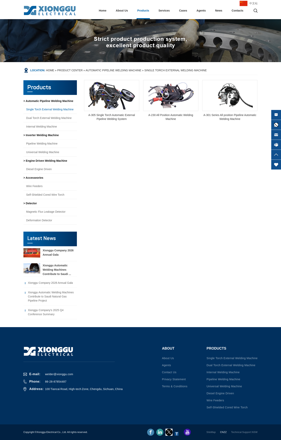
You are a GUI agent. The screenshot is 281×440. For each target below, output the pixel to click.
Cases (183, 10)
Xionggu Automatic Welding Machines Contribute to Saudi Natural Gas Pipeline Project (51, 296)
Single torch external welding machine (175, 70)
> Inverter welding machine (41, 135)
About (168, 348)
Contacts (237, 10)
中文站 (253, 3)
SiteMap (211, 432)
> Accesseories (33, 177)
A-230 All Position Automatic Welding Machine (170, 116)
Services (164, 10)
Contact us (169, 372)
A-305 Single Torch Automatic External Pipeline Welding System (111, 116)
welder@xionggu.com (59, 374)
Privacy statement (174, 379)
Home (102, 10)
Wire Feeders (34, 186)
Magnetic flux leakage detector (46, 211)
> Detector (30, 203)
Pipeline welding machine (42, 143)
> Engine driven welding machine (45, 160)
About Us (122, 10)
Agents (201, 10)
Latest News (41, 238)
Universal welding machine (42, 152)
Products (143, 10)
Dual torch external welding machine (49, 118)
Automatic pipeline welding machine (113, 70)
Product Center (70, 70)
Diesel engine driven (39, 169)
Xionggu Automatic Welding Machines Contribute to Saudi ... (57, 270)
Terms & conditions (174, 386)
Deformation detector (39, 220)
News (218, 10)
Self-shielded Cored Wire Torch (45, 194)
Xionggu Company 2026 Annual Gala (50, 282)
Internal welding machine (41, 126)
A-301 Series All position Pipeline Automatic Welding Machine (230, 116)
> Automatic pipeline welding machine (48, 101)
